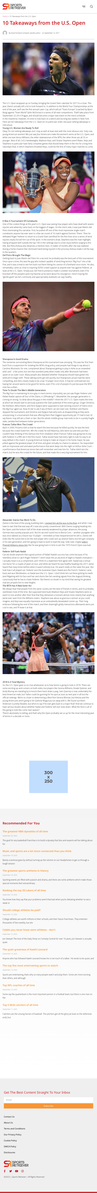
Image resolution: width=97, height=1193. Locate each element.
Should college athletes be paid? (22, 910)
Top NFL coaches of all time (19, 985)
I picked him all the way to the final (61, 523)
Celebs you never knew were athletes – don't (29, 929)
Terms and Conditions (14, 1128)
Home (5, 16)
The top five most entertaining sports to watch (30, 965)
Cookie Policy (10, 1140)
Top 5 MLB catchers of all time (20, 1005)
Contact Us (9, 1116)
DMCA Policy (10, 1146)
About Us (8, 1122)
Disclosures (9, 1152)
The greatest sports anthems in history (25, 870)
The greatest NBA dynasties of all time (25, 831)
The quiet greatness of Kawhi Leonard (25, 949)
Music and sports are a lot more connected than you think (37, 851)
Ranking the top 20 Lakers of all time (24, 890)
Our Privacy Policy (12, 1134)
